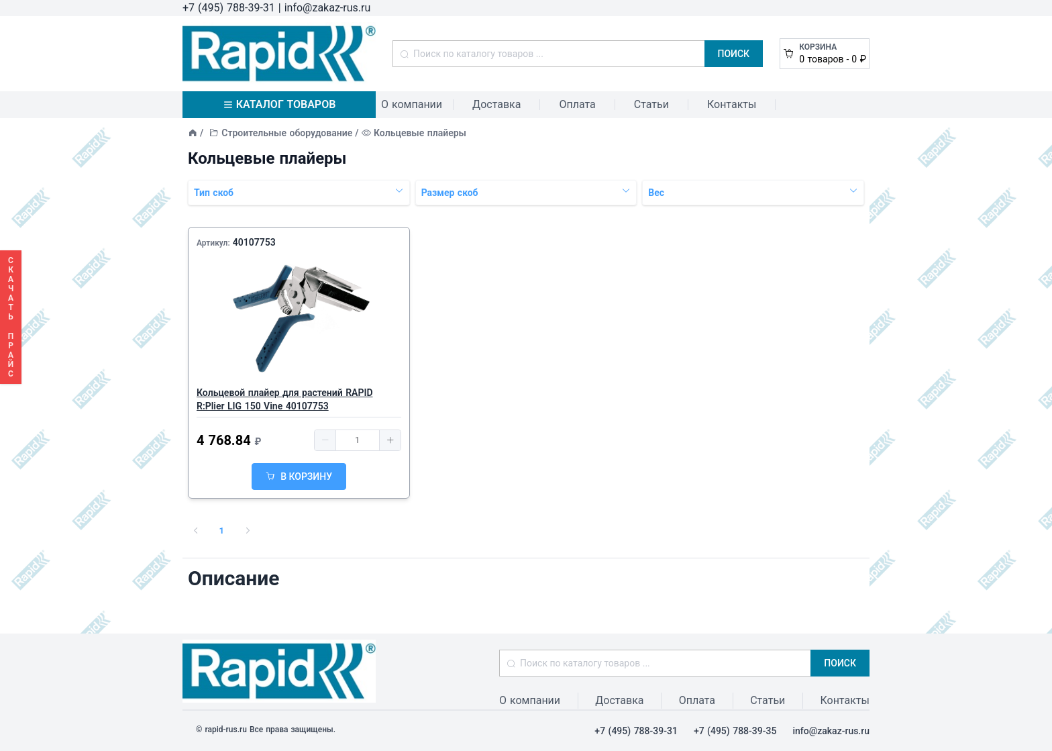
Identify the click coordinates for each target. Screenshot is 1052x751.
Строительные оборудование (286, 133)
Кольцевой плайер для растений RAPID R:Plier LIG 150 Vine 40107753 (285, 399)
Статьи (651, 104)
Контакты (731, 104)
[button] (325, 440)
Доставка (496, 104)
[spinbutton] (357, 440)
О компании (411, 104)
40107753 (254, 242)
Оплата (577, 104)
